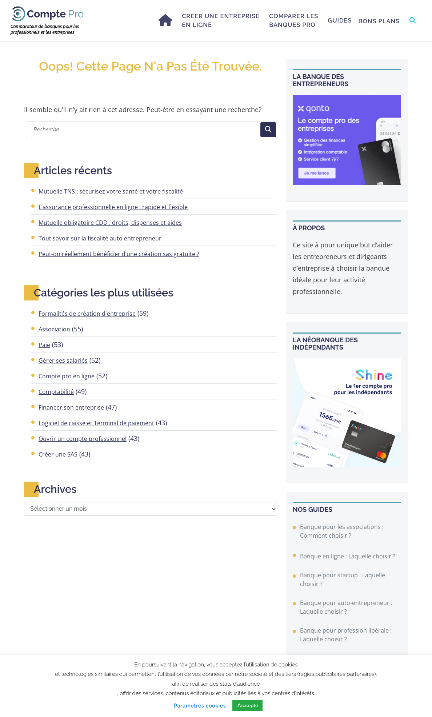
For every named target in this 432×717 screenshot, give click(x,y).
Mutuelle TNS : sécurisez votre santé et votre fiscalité (111, 191)
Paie (44, 345)
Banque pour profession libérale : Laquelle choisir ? (346, 634)
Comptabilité (56, 392)
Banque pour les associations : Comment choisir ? (342, 531)
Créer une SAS (58, 454)
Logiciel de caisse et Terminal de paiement (96, 423)
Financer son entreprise (71, 407)
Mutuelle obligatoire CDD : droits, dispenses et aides (110, 223)
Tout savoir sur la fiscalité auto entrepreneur (100, 238)
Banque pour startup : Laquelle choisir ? (342, 579)
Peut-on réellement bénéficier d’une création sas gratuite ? (119, 254)
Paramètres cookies (200, 706)
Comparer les (293, 20)
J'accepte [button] (247, 705)
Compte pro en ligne (67, 376)
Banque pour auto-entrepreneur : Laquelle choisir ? (346, 607)
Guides (340, 20)
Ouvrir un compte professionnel (83, 439)
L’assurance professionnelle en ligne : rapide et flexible (113, 207)
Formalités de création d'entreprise (87, 314)
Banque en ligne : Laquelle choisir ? (347, 556)
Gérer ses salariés (63, 360)
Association (54, 329)
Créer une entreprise (221, 20)
